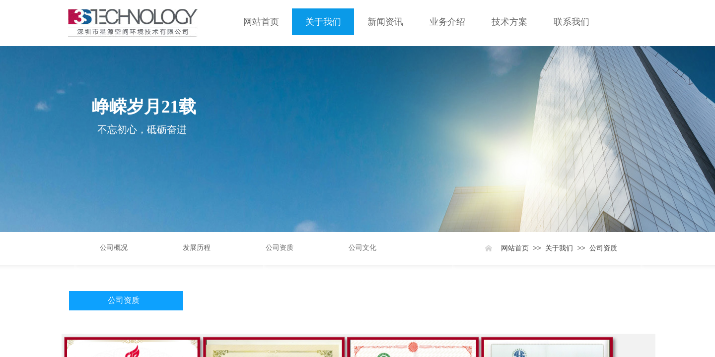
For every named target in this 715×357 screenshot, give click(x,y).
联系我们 (571, 22)
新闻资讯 (385, 22)
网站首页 (261, 22)
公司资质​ (603, 248)
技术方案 (509, 22)
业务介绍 (447, 22)
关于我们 (323, 22)
